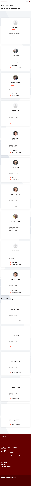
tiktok (19, 455)
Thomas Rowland (15, 387)
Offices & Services (4, 473)
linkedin (14, 455)
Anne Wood (15, 413)
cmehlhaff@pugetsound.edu (16, 372)
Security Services (4, 462)
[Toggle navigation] (29, 2)
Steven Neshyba (15, 221)
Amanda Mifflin (15, 194)
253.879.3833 (14, 150)
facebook (9, 455)
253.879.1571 (14, 177)
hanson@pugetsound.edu (16, 346)
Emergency (3, 464)
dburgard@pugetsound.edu (16, 95)
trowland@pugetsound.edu (16, 398)
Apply (15, 441)
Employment (3, 468)
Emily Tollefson (15, 279)
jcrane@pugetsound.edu (16, 123)
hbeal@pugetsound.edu (16, 40)
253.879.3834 (15, 121)
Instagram (12, 455)
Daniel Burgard (15, 83)
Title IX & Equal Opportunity (6, 466)
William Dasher (15, 309)
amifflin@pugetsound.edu (16, 206)
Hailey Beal (15, 27)
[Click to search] (27, 1)
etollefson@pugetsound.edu (16, 292)
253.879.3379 (15, 233)
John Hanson (15, 335)
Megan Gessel (15, 138)
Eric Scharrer (15, 251)
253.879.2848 (14, 290)
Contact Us (10, 452)
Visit (2, 441)
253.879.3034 (15, 38)
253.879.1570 (14, 93)
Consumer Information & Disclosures (7, 470)
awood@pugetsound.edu (16, 424)
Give (28, 441)
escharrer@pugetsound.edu (16, 264)
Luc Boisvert (15, 56)
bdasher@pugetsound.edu (16, 320)
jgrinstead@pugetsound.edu (16, 179)
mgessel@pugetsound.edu (16, 152)
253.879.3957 (14, 262)
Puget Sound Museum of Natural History (8, 477)
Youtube (17, 455)
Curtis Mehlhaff (15, 361)
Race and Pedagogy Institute (6, 479)
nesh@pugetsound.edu (16, 235)
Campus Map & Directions (5, 460)
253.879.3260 (14, 65)
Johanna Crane (15, 111)
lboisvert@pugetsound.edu (16, 67)
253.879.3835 (15, 204)
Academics (2, 5)
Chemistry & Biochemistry (10, 5)
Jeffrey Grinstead (15, 167)
